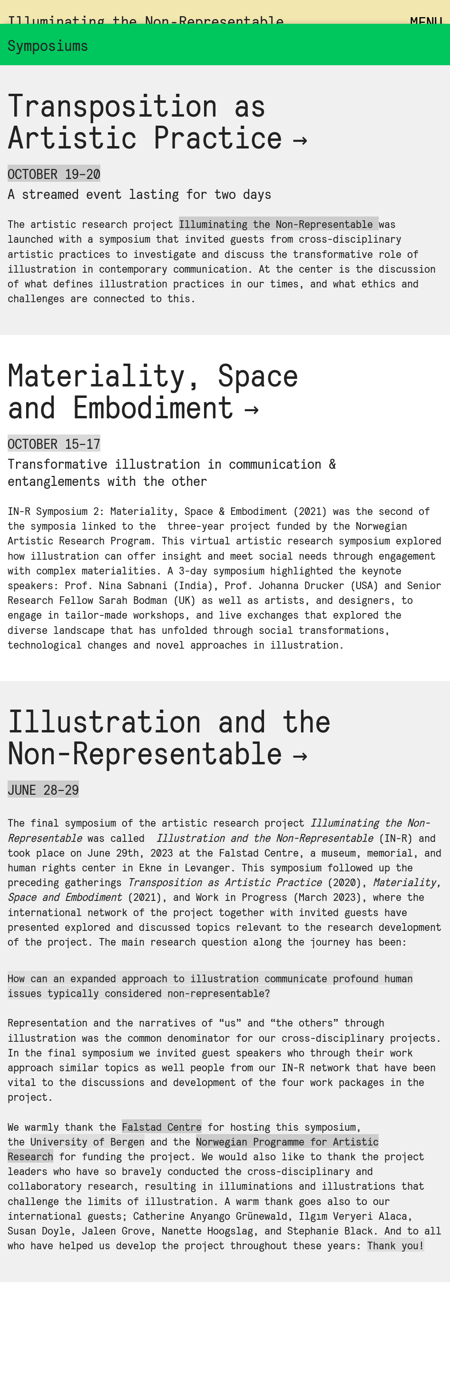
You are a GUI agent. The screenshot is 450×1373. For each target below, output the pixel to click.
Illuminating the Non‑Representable (146, 21)
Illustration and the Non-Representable (169, 735)
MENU (426, 22)
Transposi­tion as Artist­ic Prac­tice (160, 120)
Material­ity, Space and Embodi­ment (153, 390)
